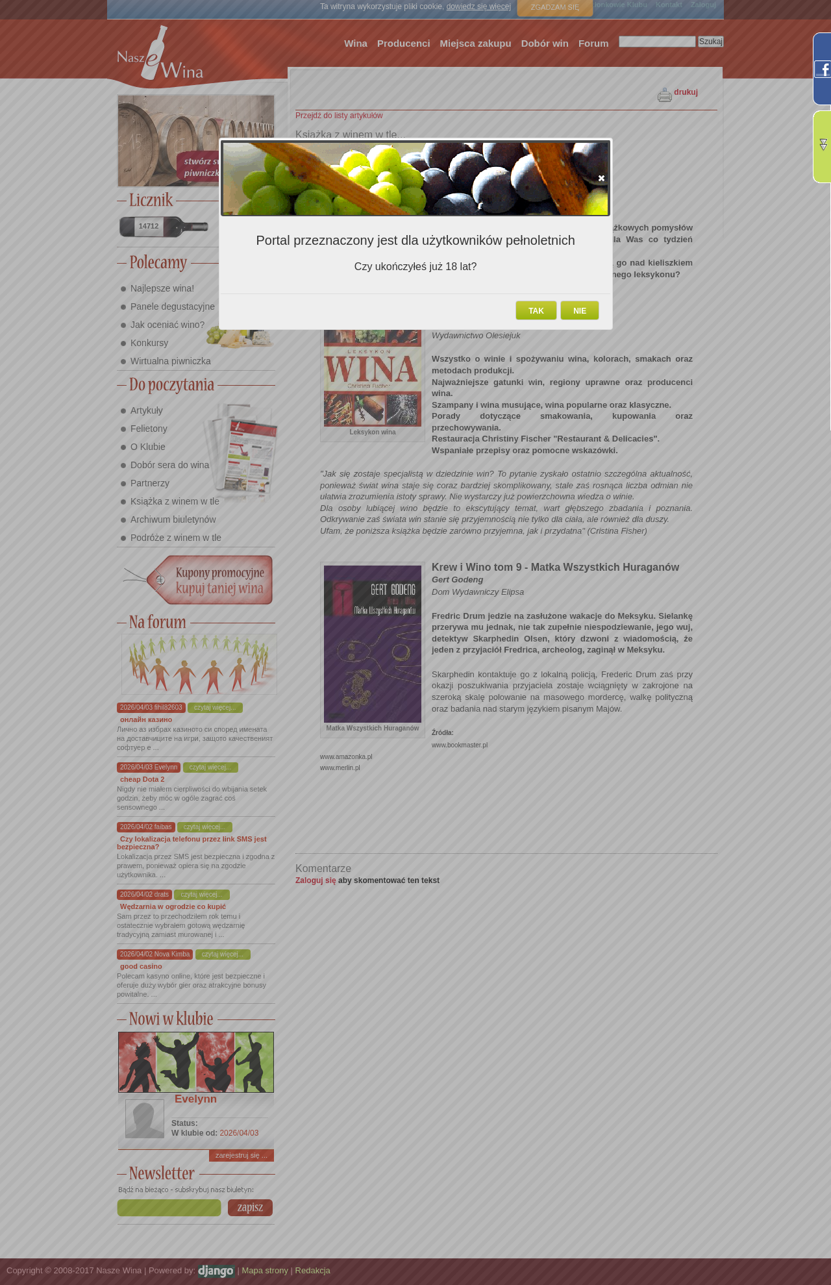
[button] (601, 177)
